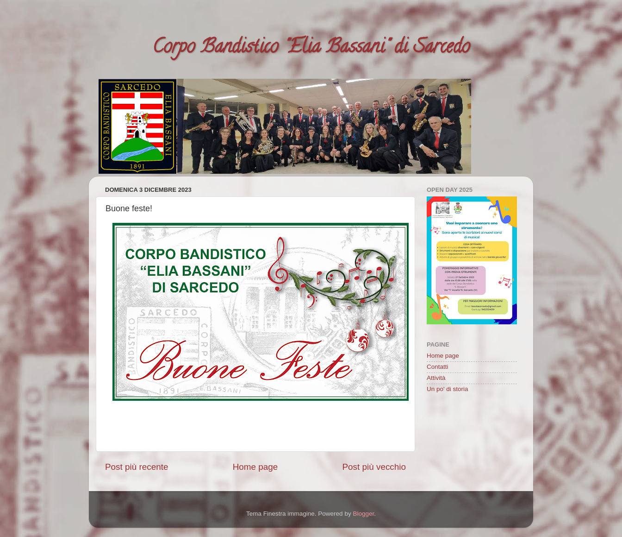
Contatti (437, 366)
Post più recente (136, 467)
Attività (436, 377)
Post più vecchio (374, 467)
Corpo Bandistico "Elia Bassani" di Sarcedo (311, 48)
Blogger (363, 513)
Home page (255, 467)
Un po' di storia (447, 388)
